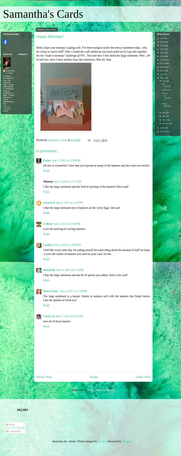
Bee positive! (166, 85)
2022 (162, 45)
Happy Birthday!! (166, 106)
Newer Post (44, 377)
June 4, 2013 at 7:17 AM (67, 181)
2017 (162, 63)
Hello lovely (166, 90)
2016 (162, 67)
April (164, 116)
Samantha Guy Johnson (11, 38)
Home (94, 377)
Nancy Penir (51, 291)
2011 (162, 132)
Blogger (126, 441)
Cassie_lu (49, 316)
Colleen (47, 223)
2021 (162, 49)
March (165, 120)
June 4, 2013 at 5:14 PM (69, 270)
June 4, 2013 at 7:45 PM (73, 291)
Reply (46, 170)
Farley (47, 160)
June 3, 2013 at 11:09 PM (66, 160)
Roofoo (102, 441)
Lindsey (48, 244)
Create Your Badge (9, 45)
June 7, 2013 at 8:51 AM (69, 316)
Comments (13, 431)
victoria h (49, 202)
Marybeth (49, 270)
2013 (162, 78)
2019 (162, 56)
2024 (162, 38)
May (164, 113)
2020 (162, 53)
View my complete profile (7, 109)
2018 (162, 60)
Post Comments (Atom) (101, 390)
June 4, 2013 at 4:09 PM (66, 223)
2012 (162, 128)
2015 (162, 71)
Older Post (143, 377)
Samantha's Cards (43, 14)
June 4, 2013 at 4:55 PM (67, 244)
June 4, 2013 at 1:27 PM (69, 202)
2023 (162, 42)
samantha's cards (10, 72)
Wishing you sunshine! (166, 96)
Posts (10, 424)
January (165, 123)
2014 (162, 74)
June (164, 81)
